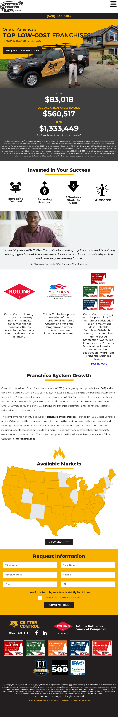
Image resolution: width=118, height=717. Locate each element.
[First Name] (30, 565)
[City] (30, 584)
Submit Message (59, 605)
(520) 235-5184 (59, 16)
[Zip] (88, 584)
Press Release (98, 363)
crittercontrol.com (24, 438)
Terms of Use (33, 700)
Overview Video (58, 234)
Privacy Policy (46, 700)
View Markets (59, 542)
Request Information (22, 50)
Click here (17, 153)
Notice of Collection (61, 700)
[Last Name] (88, 565)
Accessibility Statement (80, 700)
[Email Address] (30, 575)
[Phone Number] (88, 575)
